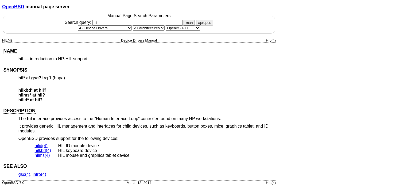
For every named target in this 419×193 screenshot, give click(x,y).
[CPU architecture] (149, 28)
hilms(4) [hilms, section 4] (42, 155)
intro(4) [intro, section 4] (39, 174)
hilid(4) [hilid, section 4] (41, 145)
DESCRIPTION (19, 110)
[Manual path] (183, 28)
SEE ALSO (15, 166)
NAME (10, 51)
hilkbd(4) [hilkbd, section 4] (43, 150)
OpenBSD (13, 6)
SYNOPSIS (15, 70)
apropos (204, 23)
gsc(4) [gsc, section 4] (24, 174)
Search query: (124, 22)
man (189, 23)
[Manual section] (105, 28)
